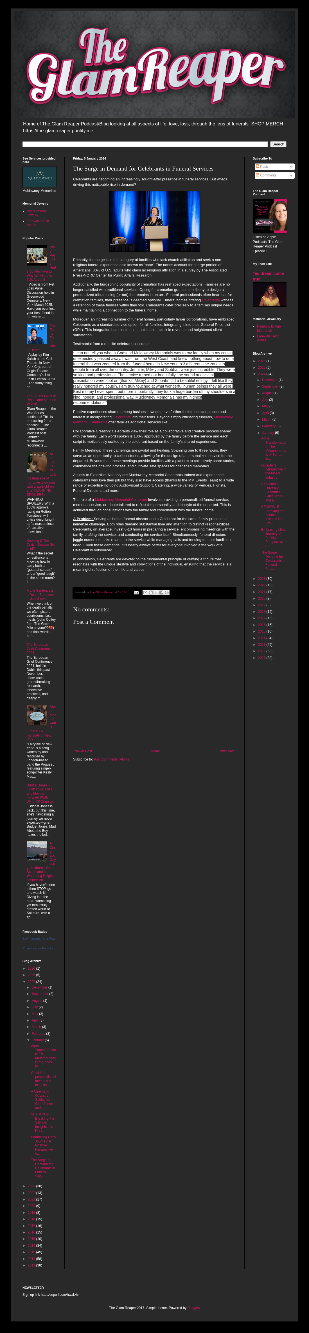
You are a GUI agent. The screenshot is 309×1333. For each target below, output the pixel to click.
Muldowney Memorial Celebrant (121, 500)
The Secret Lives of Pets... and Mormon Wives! (41, 400)
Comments (266, 175)
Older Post (226, 751)
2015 (32, 1239)
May (35, 1014)
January (38, 1040)
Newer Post (83, 751)
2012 (32, 1259)
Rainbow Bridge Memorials (269, 328)
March (37, 1027)
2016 (32, 1232)
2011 (32, 1265)
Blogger (193, 1308)
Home (155, 751)
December (40, 987)
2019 (32, 1213)
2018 (32, 1219)
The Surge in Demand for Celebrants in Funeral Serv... (43, 1168)
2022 (32, 1193)
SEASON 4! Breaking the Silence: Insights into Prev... (42, 1122)
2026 (32, 969)
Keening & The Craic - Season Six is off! (41, 545)
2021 (32, 1199)
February (39, 1034)
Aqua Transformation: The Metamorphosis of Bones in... (43, 1056)
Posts (262, 167)
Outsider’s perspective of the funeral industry (43, 1079)
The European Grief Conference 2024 (39, 649)
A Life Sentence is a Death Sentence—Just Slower (40, 595)
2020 (32, 1206)
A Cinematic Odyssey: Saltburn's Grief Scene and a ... (42, 1099)
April (35, 1020)
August (37, 1001)
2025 (32, 975)
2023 (32, 1186)
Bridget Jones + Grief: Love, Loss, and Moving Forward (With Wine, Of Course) (40, 793)
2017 (32, 1226)
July (35, 1007)
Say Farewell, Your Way (38, 938)
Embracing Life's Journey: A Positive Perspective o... (43, 1145)
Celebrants (211, 300)
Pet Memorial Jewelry (37, 213)
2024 (32, 982)
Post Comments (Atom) (111, 759)
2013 (32, 1252)
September (40, 994)
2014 (32, 1246)
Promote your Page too (38, 948)
